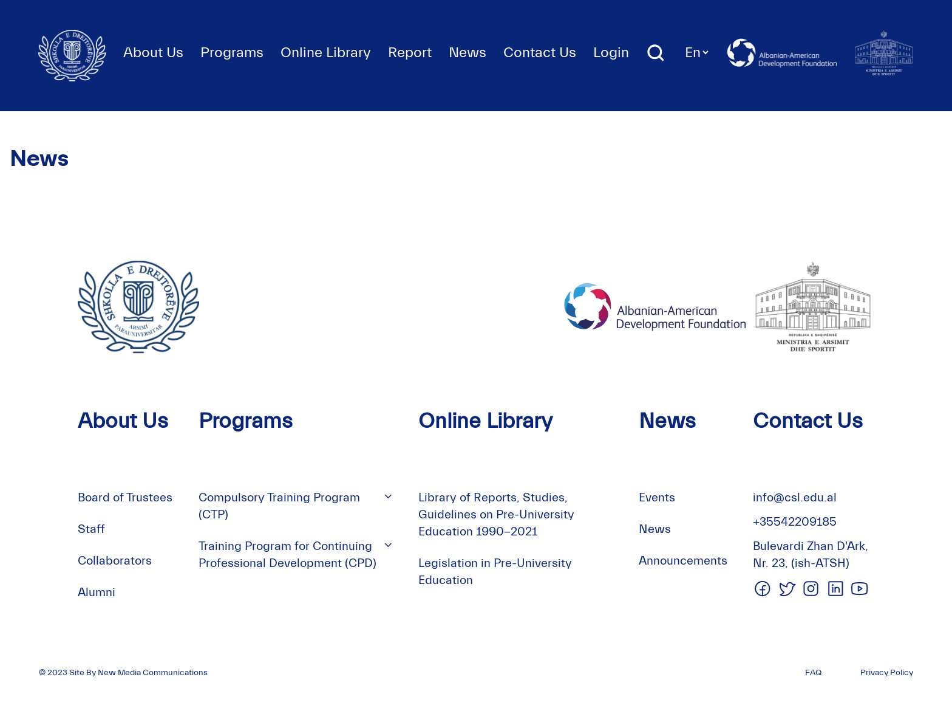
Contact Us (539, 52)
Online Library (325, 52)
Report (410, 52)
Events (657, 497)
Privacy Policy (886, 673)
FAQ (813, 673)
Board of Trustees (125, 497)
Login (611, 52)
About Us (153, 52)
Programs (232, 52)
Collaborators (115, 561)
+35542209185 (795, 522)
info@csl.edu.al (795, 497)
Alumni (96, 592)
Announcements (683, 561)
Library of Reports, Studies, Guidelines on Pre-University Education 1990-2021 (496, 514)
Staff (91, 529)
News (467, 52)
